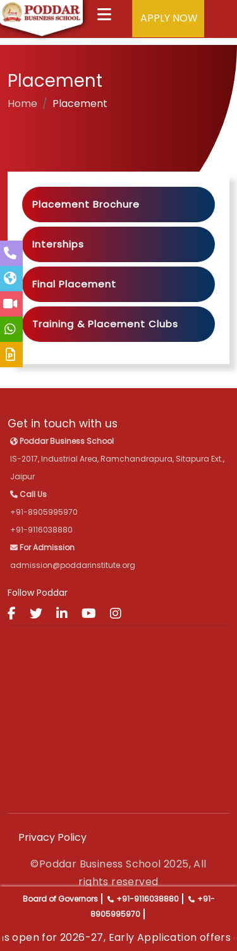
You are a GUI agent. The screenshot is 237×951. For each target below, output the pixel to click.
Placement (79, 103)
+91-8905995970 (44, 512)
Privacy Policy (52, 837)
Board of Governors (60, 898)
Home (22, 103)
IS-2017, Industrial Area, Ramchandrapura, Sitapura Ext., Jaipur (117, 459)
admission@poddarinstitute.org (72, 565)
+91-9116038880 (147, 898)
